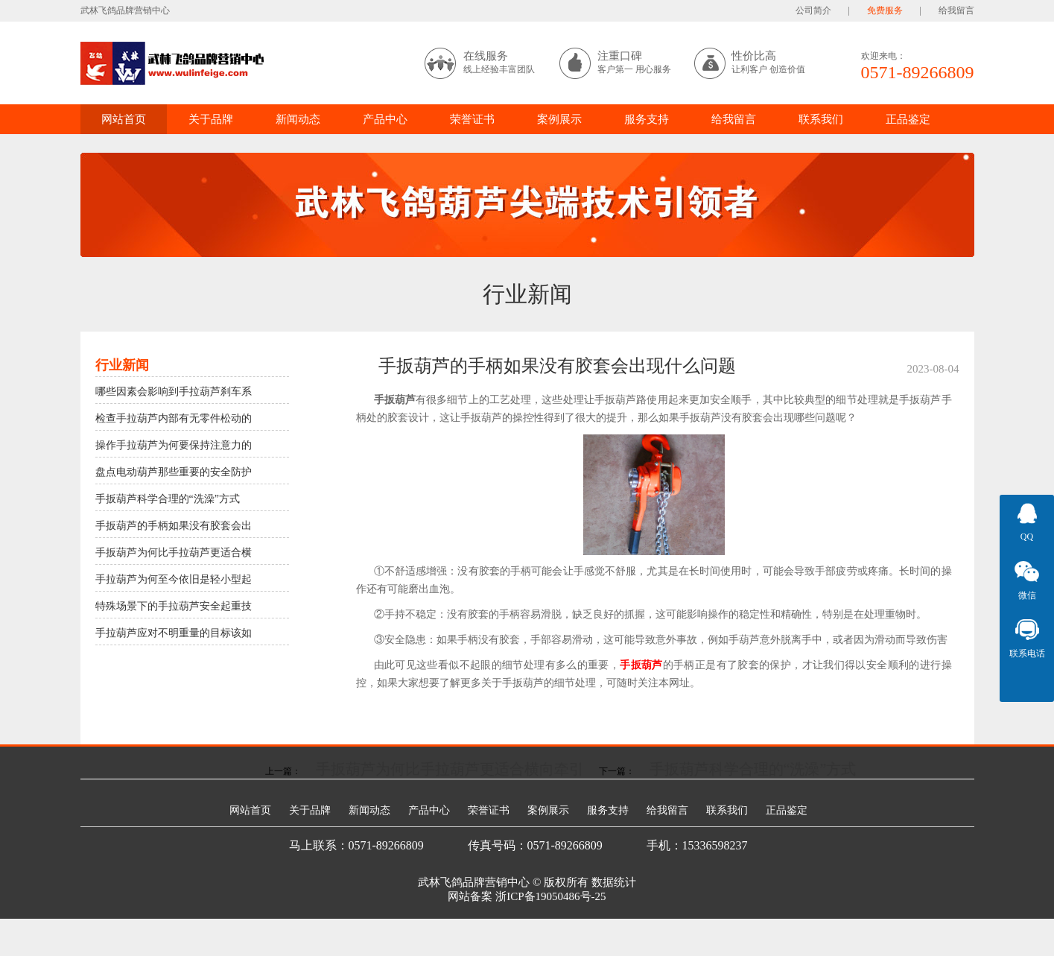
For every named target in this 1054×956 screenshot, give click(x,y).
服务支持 (646, 119)
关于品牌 (210, 119)
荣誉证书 (472, 119)
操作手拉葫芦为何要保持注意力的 (173, 445)
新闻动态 (298, 119)
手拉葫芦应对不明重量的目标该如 (173, 633)
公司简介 (813, 10)
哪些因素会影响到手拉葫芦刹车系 (173, 391)
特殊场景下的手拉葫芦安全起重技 (173, 606)
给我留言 (956, 10)
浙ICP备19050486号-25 (550, 896)
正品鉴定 (908, 119)
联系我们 (821, 119)
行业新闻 (527, 294)
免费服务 (885, 10)
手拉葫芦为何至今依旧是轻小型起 (173, 579)
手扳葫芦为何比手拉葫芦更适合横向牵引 (450, 769)
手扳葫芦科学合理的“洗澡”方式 (167, 498)
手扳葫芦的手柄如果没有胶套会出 (173, 525)
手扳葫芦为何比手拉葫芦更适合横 (173, 552)
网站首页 (123, 119)
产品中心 (385, 119)
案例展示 (559, 119)
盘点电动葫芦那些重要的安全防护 (173, 472)
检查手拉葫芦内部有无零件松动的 (173, 418)
